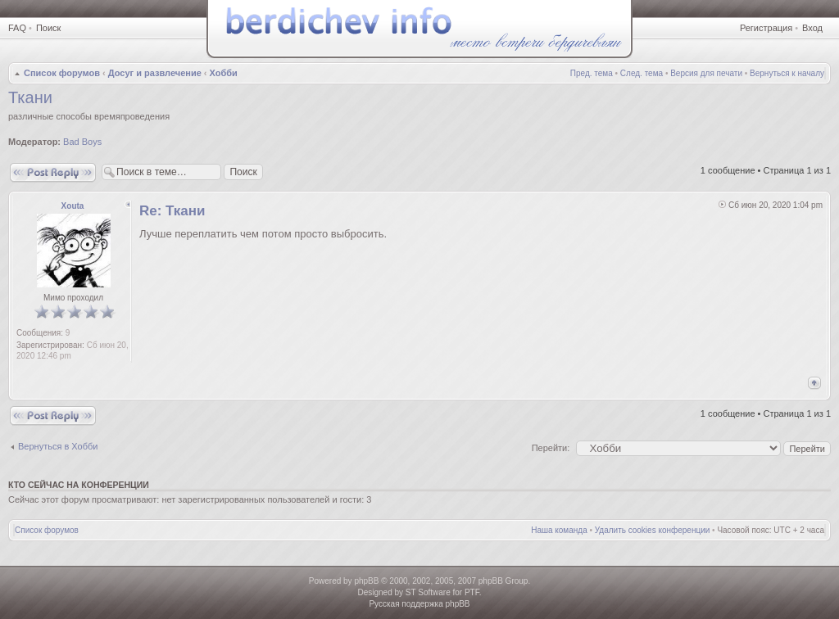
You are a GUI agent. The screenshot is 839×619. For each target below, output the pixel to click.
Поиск (48, 28)
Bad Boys (82, 142)
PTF (472, 592)
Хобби (224, 73)
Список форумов (62, 73)
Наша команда (559, 530)
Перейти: (551, 448)
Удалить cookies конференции (652, 530)
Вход (812, 28)
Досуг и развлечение (155, 73)
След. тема (641, 73)
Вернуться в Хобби (58, 446)
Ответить (53, 172)
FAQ (17, 28)
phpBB (366, 580)
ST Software (428, 592)
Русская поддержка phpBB (419, 603)
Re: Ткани (172, 211)
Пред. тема (591, 73)
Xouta (72, 205)
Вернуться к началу (787, 73)
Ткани (30, 97)
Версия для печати (706, 73)
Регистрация (766, 28)
